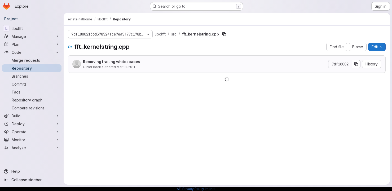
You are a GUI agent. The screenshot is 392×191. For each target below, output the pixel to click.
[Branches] (31, 76)
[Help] (31, 171)
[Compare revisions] (31, 108)
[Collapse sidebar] (31, 180)
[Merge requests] (31, 60)
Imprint (210, 189)
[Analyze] (31, 147)
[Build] (31, 115)
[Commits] (31, 84)
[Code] (31, 52)
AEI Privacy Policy (190, 189)
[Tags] (31, 92)
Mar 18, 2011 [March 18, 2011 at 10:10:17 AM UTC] (126, 67)
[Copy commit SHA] (356, 64)
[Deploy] (31, 123)
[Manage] (31, 36)
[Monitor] (31, 139)
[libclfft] (31, 28)
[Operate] (31, 131)
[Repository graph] (31, 100)
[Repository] (31, 68)
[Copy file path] (224, 34)
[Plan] (31, 44)
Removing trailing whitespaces (111, 61)
